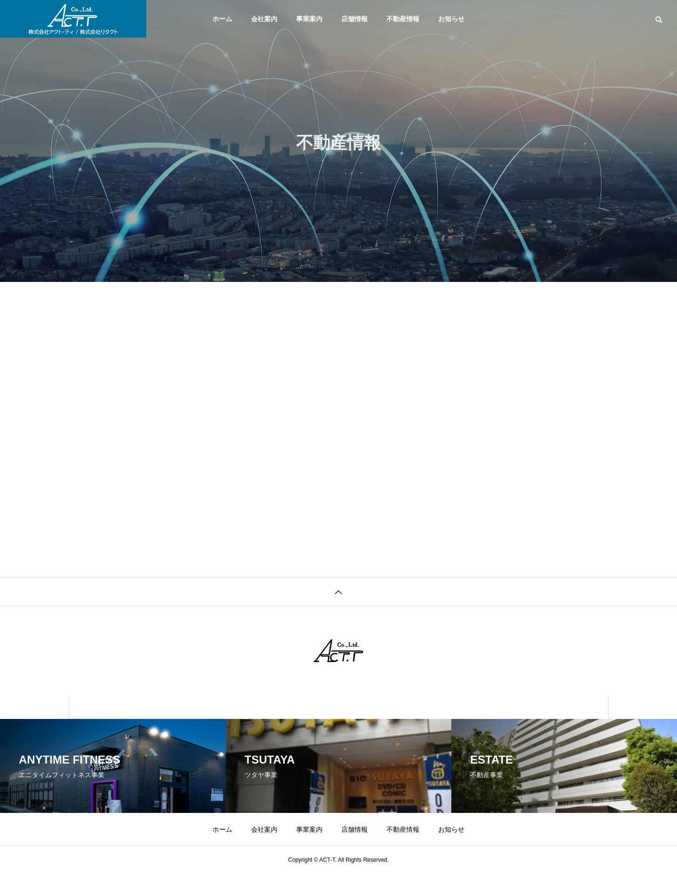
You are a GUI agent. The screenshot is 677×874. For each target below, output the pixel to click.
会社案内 (264, 19)
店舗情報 (354, 19)
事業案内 (309, 19)
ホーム (222, 19)
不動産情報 (402, 19)
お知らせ (451, 19)
